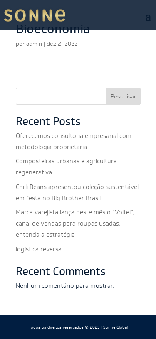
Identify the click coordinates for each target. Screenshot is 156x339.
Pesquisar (123, 96)
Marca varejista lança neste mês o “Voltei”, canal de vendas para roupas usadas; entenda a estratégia (75, 223)
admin (34, 43)
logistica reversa (39, 249)
